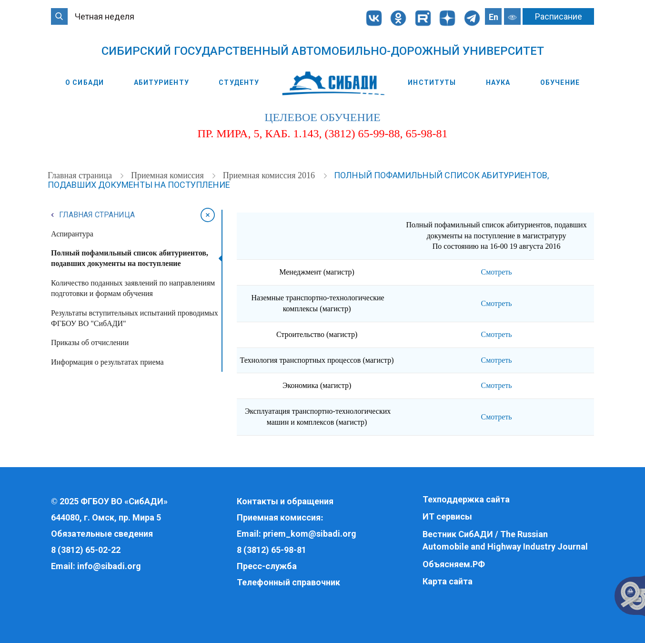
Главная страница (81, 175)
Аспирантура (72, 234)
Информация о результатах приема (107, 362)
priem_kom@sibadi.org (309, 534)
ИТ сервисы (447, 516)
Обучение (560, 82)
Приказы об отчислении (90, 342)
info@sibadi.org (109, 566)
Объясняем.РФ (454, 564)
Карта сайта (448, 581)
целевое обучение (322, 117)
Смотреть (496, 272)
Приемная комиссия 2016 (270, 175)
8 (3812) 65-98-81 (271, 550)
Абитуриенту (161, 82)
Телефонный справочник (288, 582)
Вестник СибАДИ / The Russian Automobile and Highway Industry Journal (505, 540)
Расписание (558, 16)
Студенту (239, 82)
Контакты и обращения (285, 501)
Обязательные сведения (102, 534)
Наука (498, 82)
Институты (432, 82)
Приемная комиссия (168, 175)
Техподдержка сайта (466, 499)
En (493, 17)
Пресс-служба (267, 566)
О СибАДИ (84, 82)
